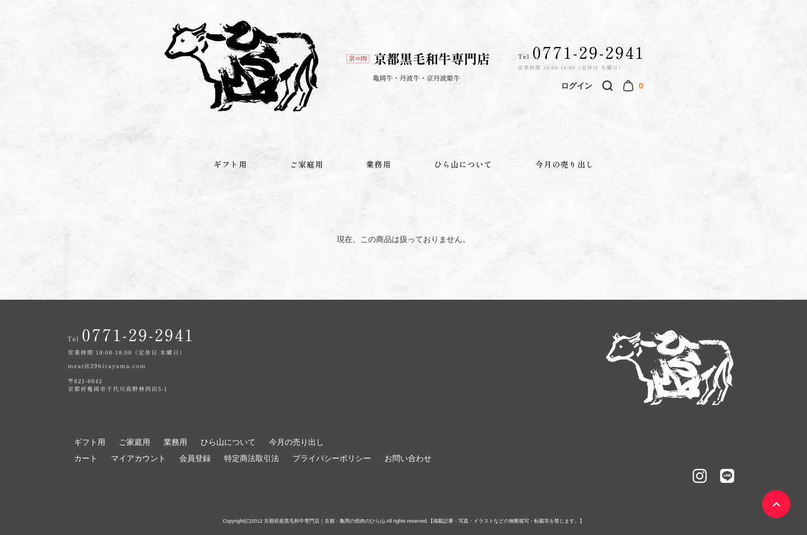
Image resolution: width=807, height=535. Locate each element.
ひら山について (463, 164)
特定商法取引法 (251, 458)
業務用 (378, 164)
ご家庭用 (306, 164)
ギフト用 (230, 164)
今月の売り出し (564, 164)
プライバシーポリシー (332, 458)
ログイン (576, 85)
